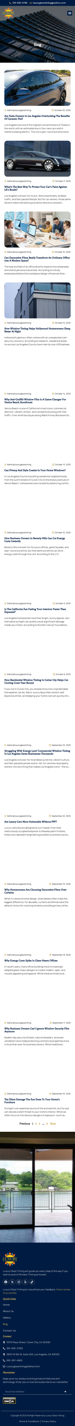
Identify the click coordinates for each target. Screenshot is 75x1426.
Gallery (7, 1317)
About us (8, 1311)
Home (6, 1304)
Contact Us (9, 1330)
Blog (5, 1324)
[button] (69, 13)
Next (53, 1123)
